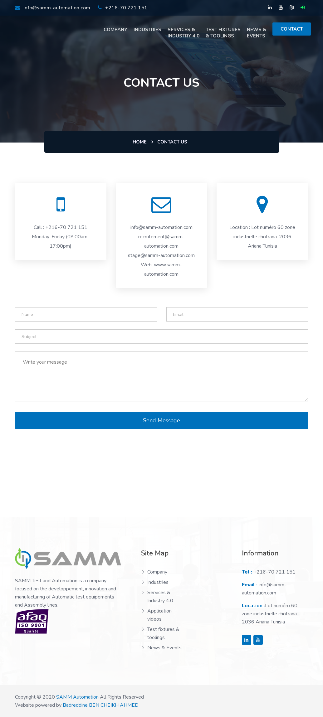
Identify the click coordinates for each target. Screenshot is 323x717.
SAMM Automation (77, 697)
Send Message (161, 420)
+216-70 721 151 (122, 7)
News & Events (256, 33)
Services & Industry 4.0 (183, 33)
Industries (147, 30)
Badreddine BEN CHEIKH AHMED (101, 705)
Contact (292, 29)
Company (115, 30)
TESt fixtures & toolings (223, 33)
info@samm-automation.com (52, 7)
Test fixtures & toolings (163, 633)
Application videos (159, 615)
